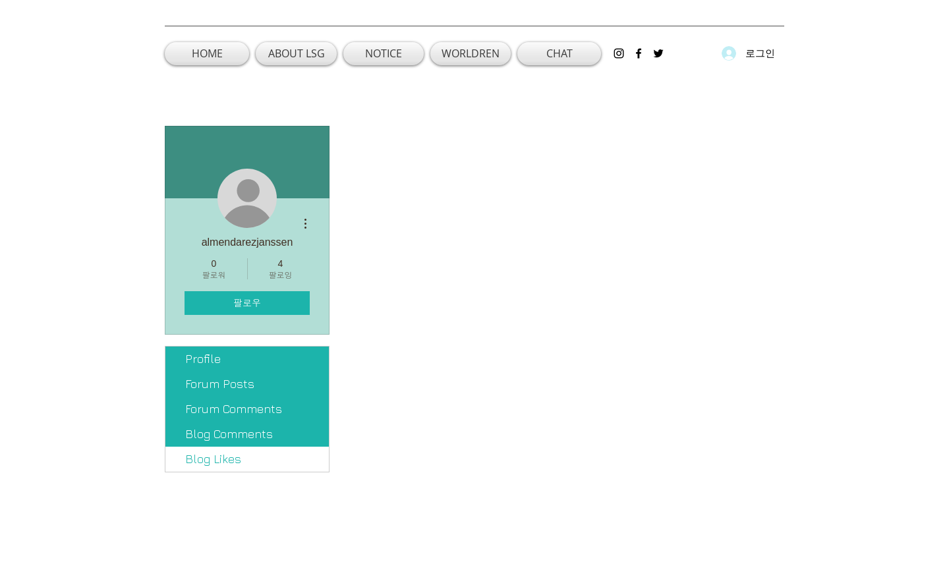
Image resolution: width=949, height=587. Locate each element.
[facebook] (638, 53)
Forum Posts (219, 384)
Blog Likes (213, 459)
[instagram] (618, 53)
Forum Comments (233, 409)
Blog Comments (229, 434)
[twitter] (658, 53)
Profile (203, 359)
